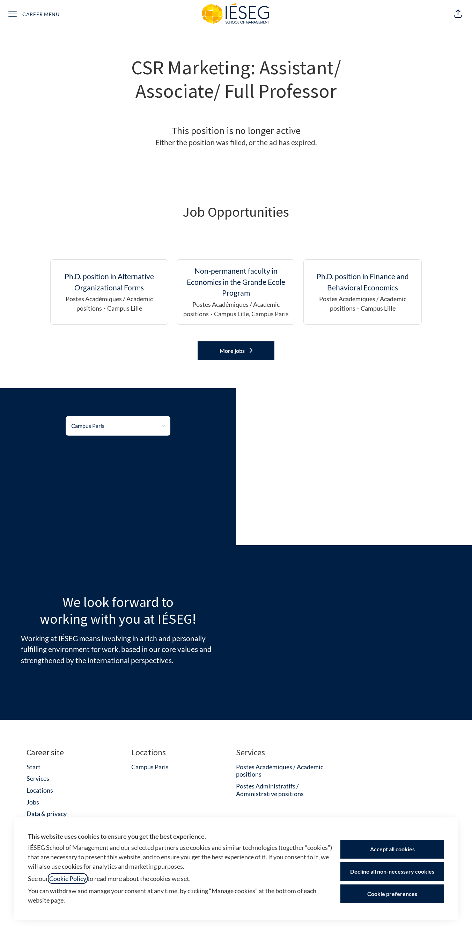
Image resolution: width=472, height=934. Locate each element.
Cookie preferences (392, 893)
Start (33, 767)
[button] (458, 14)
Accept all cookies (392, 849)
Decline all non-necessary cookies (392, 871)
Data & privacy (47, 813)
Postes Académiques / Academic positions (279, 770)
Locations (40, 790)
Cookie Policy (67, 878)
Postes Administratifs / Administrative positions (270, 790)
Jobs (33, 802)
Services (38, 778)
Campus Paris (150, 767)
